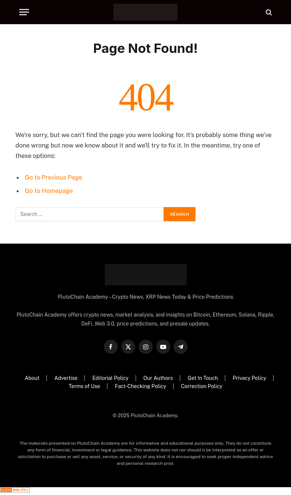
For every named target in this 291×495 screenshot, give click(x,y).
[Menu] (24, 12)
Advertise (65, 378)
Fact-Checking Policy (140, 386)
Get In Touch (203, 378)
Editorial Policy (110, 378)
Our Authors (158, 378)
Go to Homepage (49, 190)
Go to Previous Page (53, 177)
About (32, 378)
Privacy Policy (249, 378)
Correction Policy (201, 386)
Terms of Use (84, 386)
